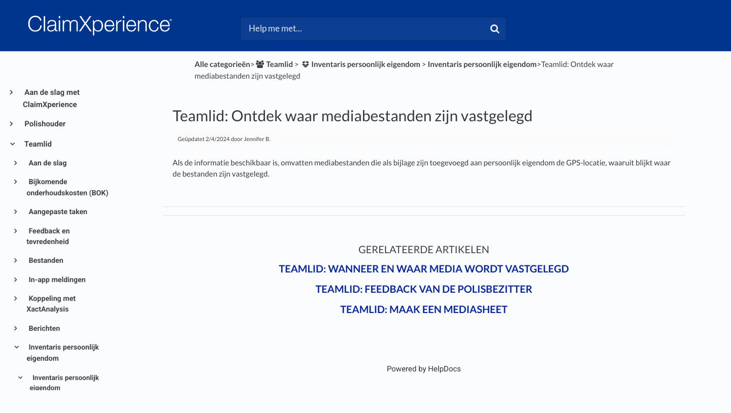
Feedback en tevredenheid (48, 236)
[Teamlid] (274, 64)
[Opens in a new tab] (424, 368)
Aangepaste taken (57, 212)
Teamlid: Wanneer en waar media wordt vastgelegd (424, 269)
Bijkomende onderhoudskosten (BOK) (67, 187)
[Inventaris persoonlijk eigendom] (360, 64)
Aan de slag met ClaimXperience (51, 98)
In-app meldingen (56, 280)
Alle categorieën (222, 64)
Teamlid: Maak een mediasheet (424, 309)
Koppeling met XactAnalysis (51, 304)
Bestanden (45, 261)
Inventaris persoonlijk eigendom (62, 352)
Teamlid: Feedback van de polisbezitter (423, 289)
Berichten (43, 329)
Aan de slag (47, 163)
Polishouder (44, 123)
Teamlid (37, 144)
